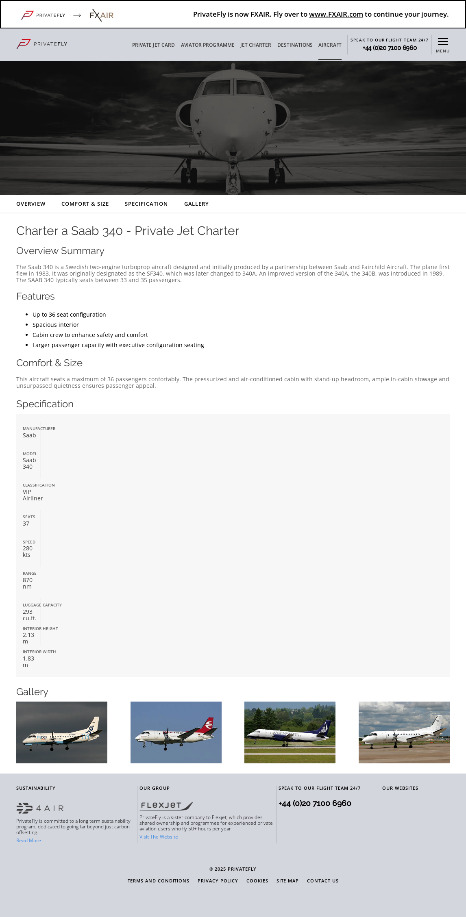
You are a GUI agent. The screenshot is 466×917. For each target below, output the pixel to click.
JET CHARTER (255, 45)
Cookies (257, 881)
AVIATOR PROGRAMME (208, 45)
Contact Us (322, 881)
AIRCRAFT (330, 45)
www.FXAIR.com (336, 14)
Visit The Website (158, 836)
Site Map (288, 881)
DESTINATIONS (295, 45)
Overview (30, 203)
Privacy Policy (218, 881)
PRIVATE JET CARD (153, 45)
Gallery (196, 203)
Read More (28, 840)
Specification (146, 203)
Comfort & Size (85, 203)
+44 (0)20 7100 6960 (390, 48)
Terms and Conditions (159, 881)
